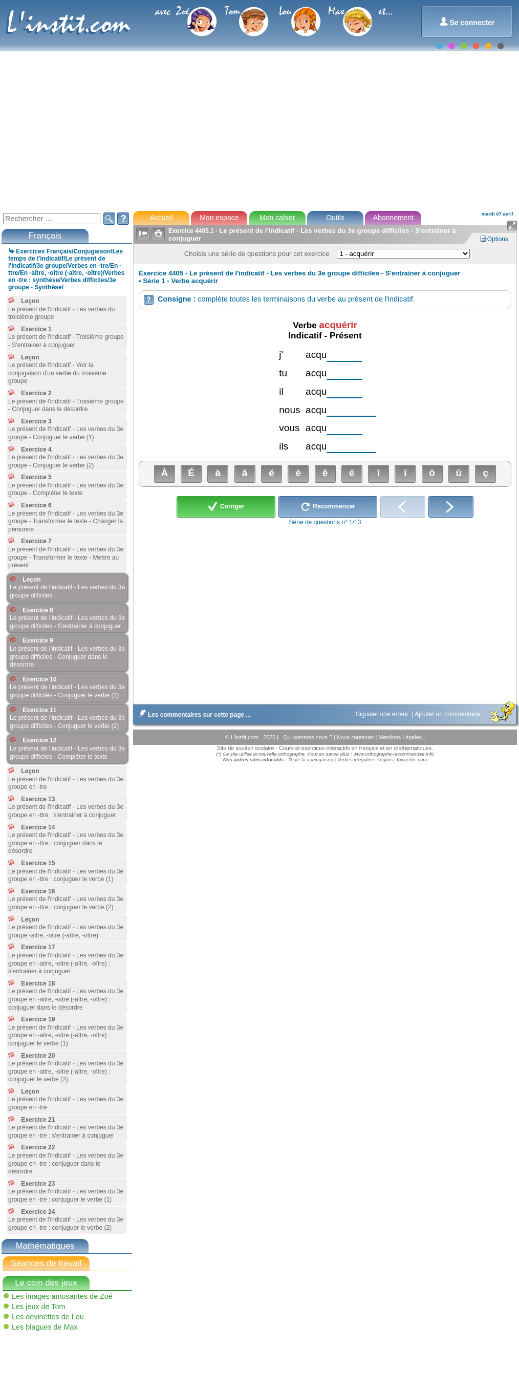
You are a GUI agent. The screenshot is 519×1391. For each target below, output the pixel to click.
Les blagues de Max (45, 1327)
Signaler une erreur (383, 714)
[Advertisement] (258, 130)
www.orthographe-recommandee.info (393, 754)
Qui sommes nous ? (308, 737)
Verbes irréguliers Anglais (365, 759)
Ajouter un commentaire (448, 714)
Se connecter (467, 22)
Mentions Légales (400, 737)
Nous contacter (356, 737)
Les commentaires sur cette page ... (193, 714)
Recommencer (327, 507)
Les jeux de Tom (39, 1306)
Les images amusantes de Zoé (62, 1296)
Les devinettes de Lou (48, 1317)
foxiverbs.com (412, 759)
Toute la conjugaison (310, 759)
